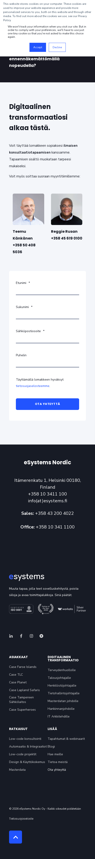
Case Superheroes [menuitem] (22, 709)
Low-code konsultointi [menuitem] (25, 739)
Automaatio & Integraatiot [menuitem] (28, 746)
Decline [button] (57, 47)
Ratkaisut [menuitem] (18, 729)
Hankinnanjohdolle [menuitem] (61, 709)
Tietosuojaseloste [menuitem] (21, 819)
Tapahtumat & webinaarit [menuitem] (66, 739)
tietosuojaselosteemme (32, 386)
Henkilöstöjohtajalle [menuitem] (62, 685)
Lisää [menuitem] (52, 729)
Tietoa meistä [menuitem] (58, 762)
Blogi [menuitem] (51, 746)
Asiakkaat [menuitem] (18, 657)
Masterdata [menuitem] (17, 770)
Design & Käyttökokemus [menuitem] (27, 762)
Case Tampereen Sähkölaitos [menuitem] (21, 699)
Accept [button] (37, 47)
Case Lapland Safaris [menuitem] (24, 690)
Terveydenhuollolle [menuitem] (62, 670)
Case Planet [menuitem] (18, 682)
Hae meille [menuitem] (55, 754)
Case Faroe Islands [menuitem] (23, 667)
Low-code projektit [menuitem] (22, 754)
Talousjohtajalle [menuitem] (59, 678)
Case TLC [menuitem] (16, 674)
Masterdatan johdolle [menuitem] (63, 701)
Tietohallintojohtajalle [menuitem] (64, 693)
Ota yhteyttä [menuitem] (57, 770)
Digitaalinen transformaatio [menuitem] (63, 658)
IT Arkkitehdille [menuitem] (59, 716)
